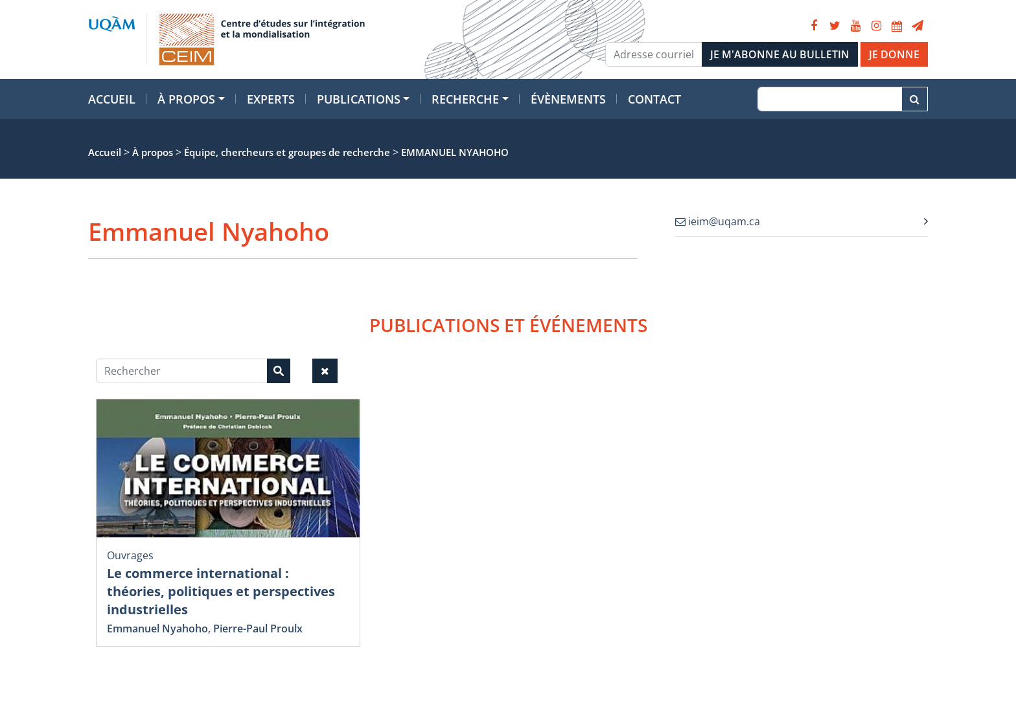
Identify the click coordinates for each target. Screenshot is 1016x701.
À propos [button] (186, 99)
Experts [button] (271, 99)
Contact (654, 99)
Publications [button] (358, 99)
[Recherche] (829, 99)
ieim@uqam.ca (717, 221)
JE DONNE (894, 54)
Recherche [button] (465, 99)
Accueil (111, 99)
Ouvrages (130, 555)
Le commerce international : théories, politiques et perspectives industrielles (221, 591)
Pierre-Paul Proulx (258, 628)
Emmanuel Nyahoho (157, 628)
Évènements (568, 99)
